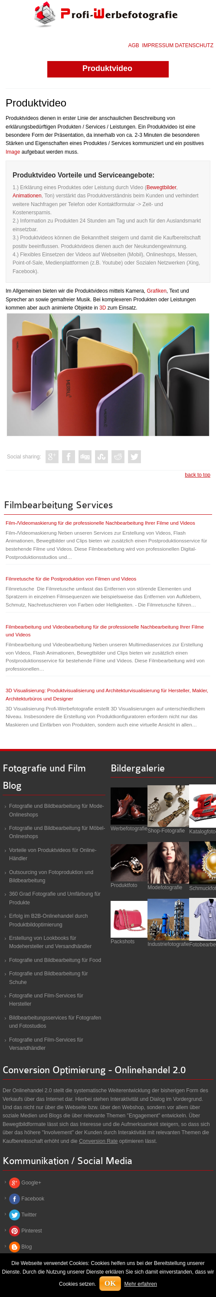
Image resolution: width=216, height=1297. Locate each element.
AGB (133, 45)
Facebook (32, 1199)
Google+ (31, 1183)
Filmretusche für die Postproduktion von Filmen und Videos (71, 578)
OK (110, 1283)
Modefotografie (164, 887)
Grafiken (156, 291)
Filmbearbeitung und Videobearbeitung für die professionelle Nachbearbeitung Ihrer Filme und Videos (105, 631)
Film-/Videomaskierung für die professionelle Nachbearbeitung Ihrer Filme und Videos (100, 523)
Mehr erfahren (140, 1284)
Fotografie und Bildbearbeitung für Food (55, 960)
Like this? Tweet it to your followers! (134, 456)
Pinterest (31, 1231)
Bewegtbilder (162, 187)
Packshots (122, 942)
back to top (197, 475)
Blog (26, 1247)
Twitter (28, 1215)
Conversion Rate (98, 1141)
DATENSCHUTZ (194, 45)
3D (102, 308)
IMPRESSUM (158, 45)
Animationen (27, 196)
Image (13, 152)
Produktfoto (124, 885)
